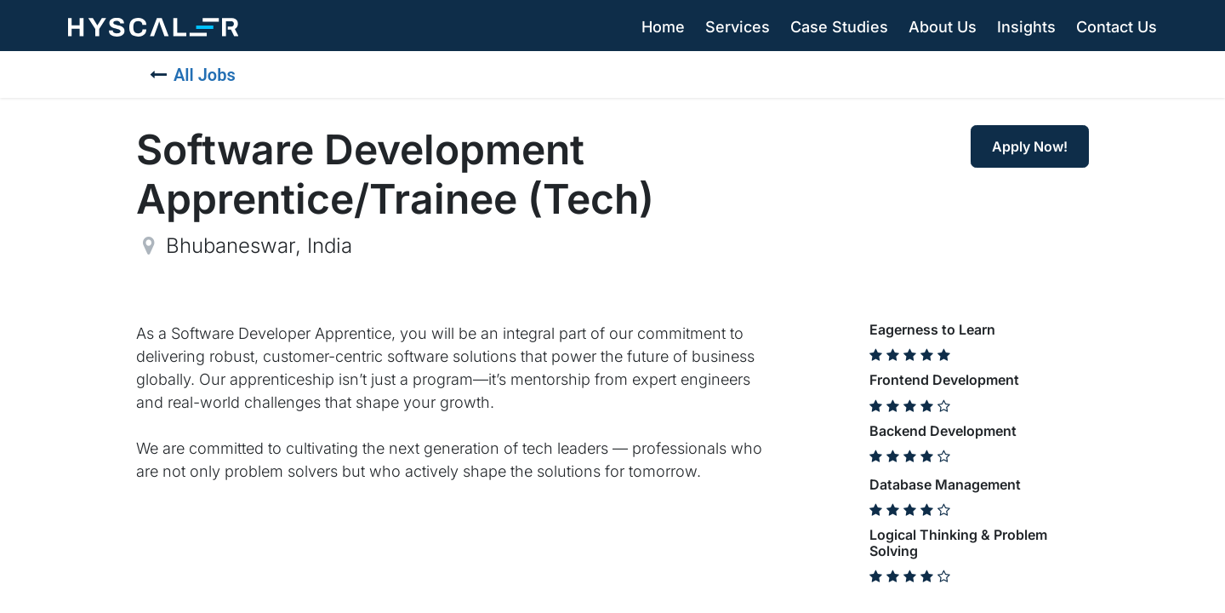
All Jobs (193, 75)
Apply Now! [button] (1030, 146)
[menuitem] (663, 27)
